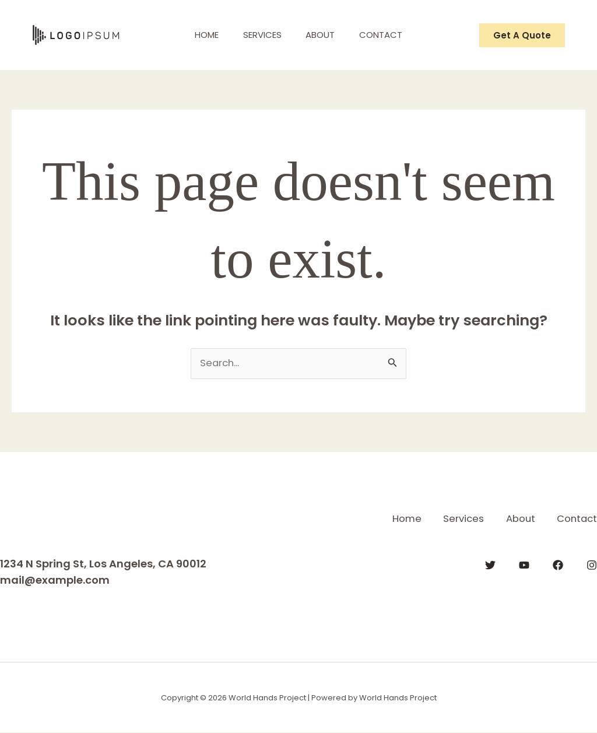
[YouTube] (524, 564)
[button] (522, 35)
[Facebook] (558, 564)
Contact (388, 35)
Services (260, 35)
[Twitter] (490, 564)
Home (200, 35)
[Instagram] (592, 564)
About (323, 35)
